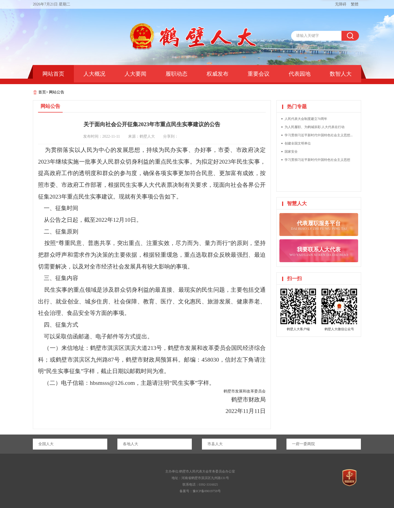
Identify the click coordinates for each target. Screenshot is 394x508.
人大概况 (94, 74)
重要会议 (259, 74)
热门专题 (297, 106)
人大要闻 (135, 74)
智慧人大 (297, 203)
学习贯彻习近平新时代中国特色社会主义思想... (319, 135)
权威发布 (217, 74)
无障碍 (340, 4)
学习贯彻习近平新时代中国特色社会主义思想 (317, 160)
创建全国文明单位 (298, 143)
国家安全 (291, 151)
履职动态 (176, 74)
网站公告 (56, 92)
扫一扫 (294, 278)
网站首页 (53, 74)
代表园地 (300, 74)
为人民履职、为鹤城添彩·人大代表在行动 (314, 127)
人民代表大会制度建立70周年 (306, 119)
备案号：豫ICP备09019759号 (200, 491)
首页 (42, 92)
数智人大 (341, 74)
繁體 (354, 4)
